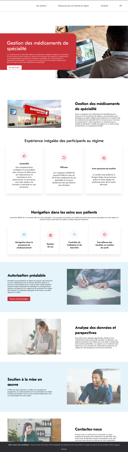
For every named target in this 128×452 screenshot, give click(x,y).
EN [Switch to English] (121, 6)
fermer (64, 449)
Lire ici (117, 445)
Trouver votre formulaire (19, 299)
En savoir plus (14, 67)
